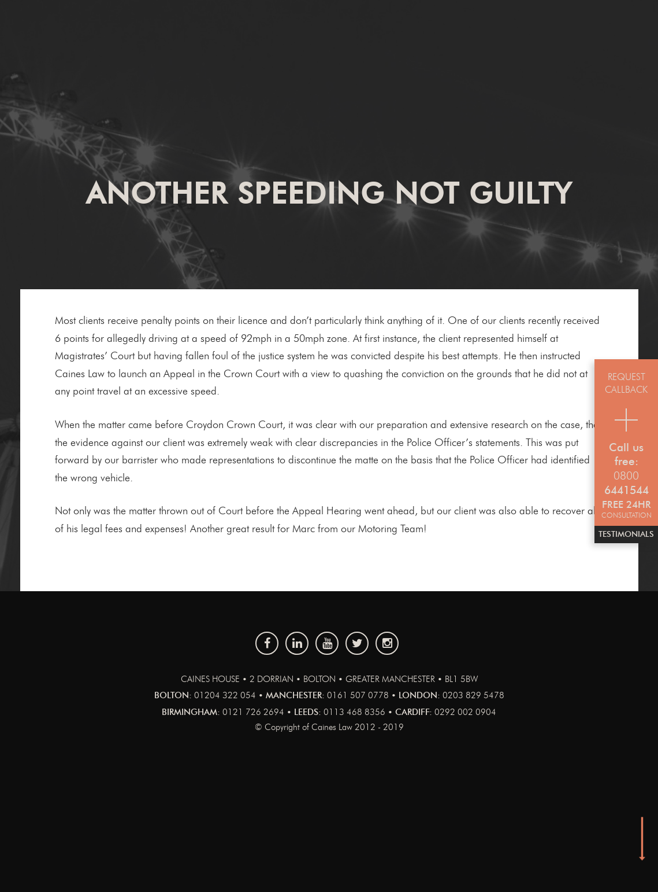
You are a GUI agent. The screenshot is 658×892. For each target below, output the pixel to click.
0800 (626, 476)
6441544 (626, 490)
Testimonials (626, 534)
